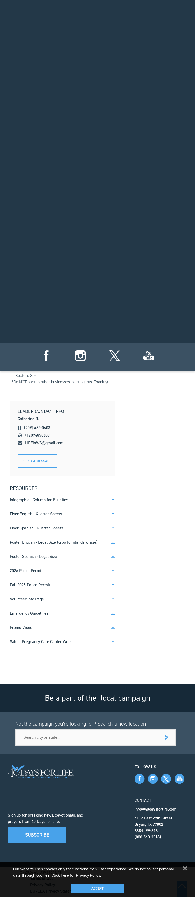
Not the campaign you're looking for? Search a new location (80, 723)
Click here (60, 875)
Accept (97, 888)
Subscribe (37, 835)
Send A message (37, 460)
